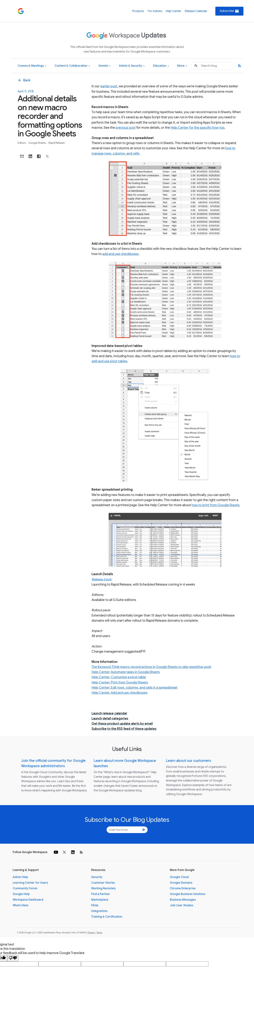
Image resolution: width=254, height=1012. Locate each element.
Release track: (102, 579)
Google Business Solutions (187, 894)
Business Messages (183, 900)
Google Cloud (179, 877)
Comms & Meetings (32, 66)
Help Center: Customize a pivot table (119, 677)
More (182, 66)
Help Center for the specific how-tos (198, 128)
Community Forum (25, 888)
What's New (20, 905)
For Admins (155, 11)
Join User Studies (181, 905)
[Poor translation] (13, 958)
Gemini (104, 66)
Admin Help (20, 877)
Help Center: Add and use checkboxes (119, 693)
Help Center (173, 11)
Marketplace (99, 900)
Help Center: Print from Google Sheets (120, 682)
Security (96, 877)
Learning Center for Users (30, 883)
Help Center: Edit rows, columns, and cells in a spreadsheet (134, 688)
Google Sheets (37, 142)
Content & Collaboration (72, 66)
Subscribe (229, 11)
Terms (99, 932)
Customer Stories (103, 883)
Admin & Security (131, 66)
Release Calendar (196, 11)
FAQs (94, 905)
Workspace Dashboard (28, 900)
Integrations (99, 911)
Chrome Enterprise (183, 888)
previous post (126, 128)
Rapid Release (57, 142)
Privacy (91, 932)
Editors (22, 142)
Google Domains (181, 883)
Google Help (21, 894)
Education (161, 66)
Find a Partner (100, 894)
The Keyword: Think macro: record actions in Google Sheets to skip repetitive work (151, 667)
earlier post (108, 86)
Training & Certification (106, 916)
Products (138, 11)
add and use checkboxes (120, 254)
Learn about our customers (188, 760)
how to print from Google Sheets (216, 505)
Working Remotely (103, 888)
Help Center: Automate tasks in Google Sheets (126, 672)
